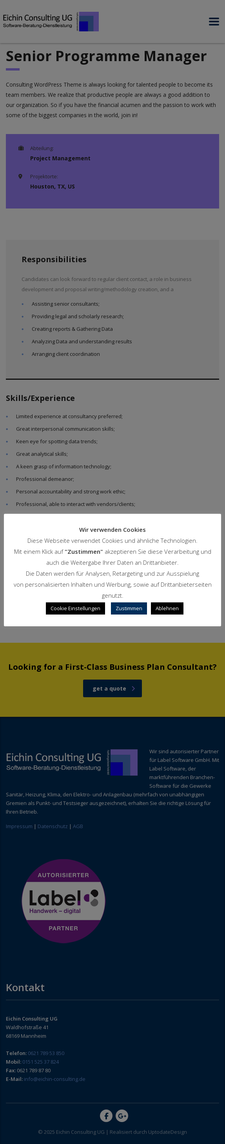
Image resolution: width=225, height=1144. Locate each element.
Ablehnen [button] (167, 608)
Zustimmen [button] (129, 608)
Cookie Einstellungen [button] (75, 608)
